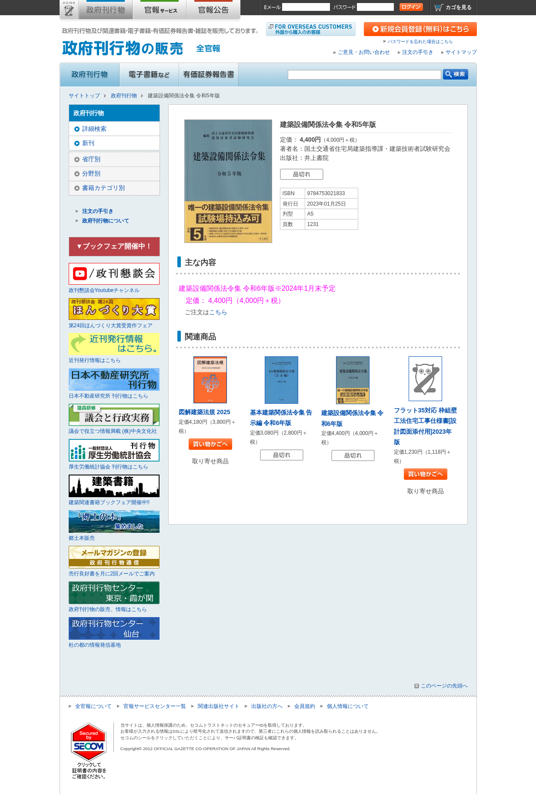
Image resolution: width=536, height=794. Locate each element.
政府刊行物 (106, 11)
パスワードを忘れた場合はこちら (420, 41)
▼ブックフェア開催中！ (114, 246)
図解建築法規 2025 (204, 412)
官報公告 (213, 11)
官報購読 (159, 11)
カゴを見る (459, 7)
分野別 (91, 173)
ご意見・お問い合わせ (364, 52)
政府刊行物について (105, 221)
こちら (218, 312)
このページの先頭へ (444, 686)
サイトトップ (69, 11)
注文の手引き (417, 52)
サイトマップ (461, 52)
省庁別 (91, 159)
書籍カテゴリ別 (103, 187)
